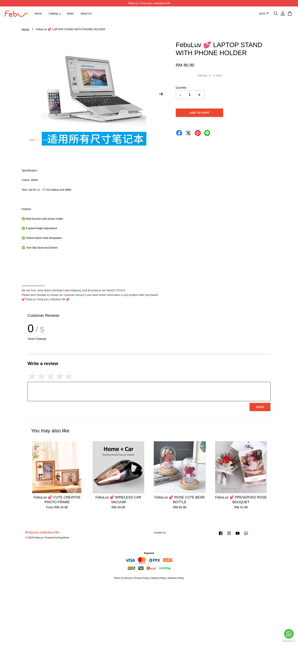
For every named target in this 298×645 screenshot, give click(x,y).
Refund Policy (158, 578)
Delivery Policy (176, 578)
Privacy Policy (141, 578)
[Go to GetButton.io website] (289, 641)
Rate (260, 407)
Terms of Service (123, 578)
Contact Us (160, 532)
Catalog (55, 13)
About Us (86, 13)
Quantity (181, 87)
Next (161, 94)
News (70, 13)
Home (38, 13)
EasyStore (63, 537)
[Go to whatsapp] (289, 634)
